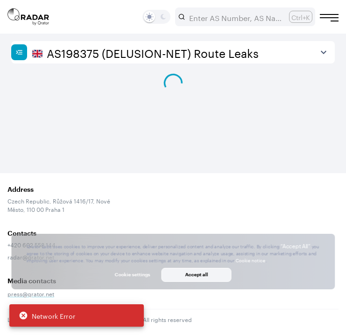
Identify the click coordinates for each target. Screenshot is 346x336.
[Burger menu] (329, 17)
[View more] (323, 52)
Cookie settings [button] (132, 274)
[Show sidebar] (19, 52)
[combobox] (235, 16)
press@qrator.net (30, 293)
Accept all (196, 274)
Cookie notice (250, 260)
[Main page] (28, 17)
